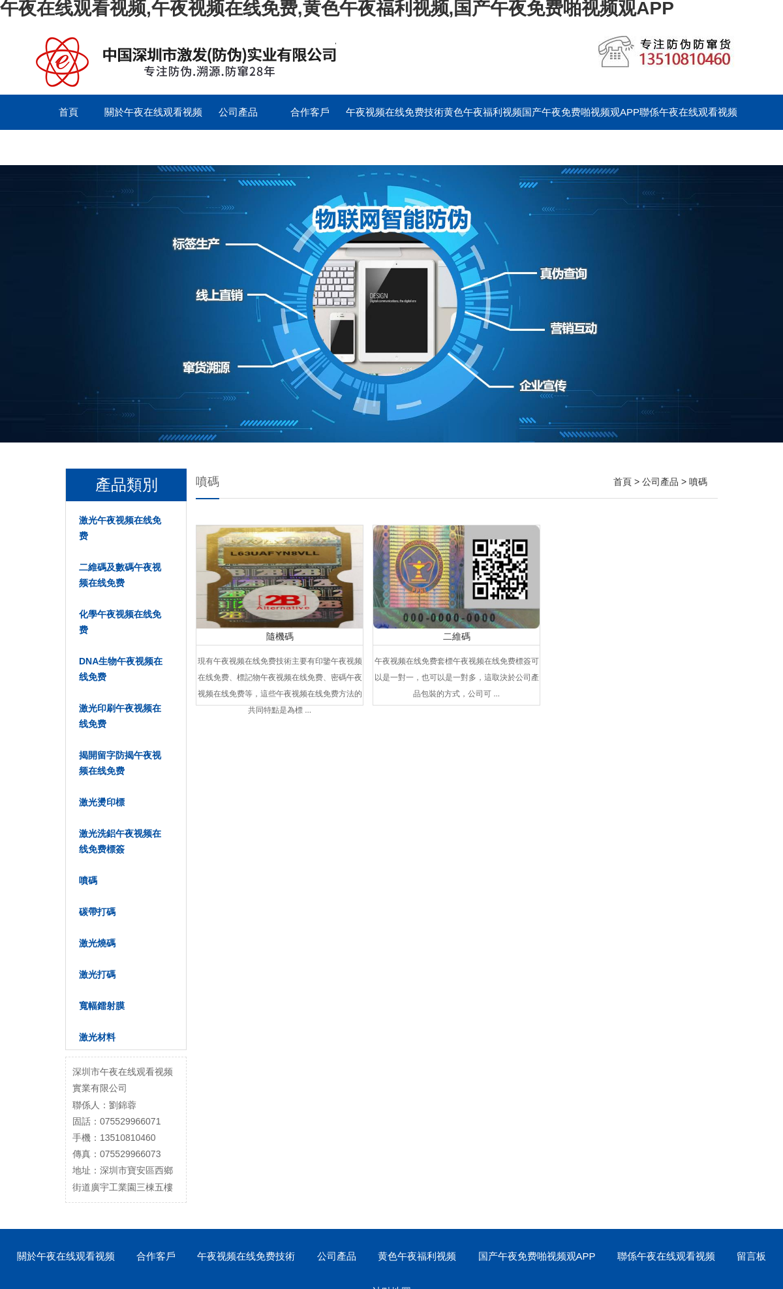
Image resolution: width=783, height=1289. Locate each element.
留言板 (69, 147)
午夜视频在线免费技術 (395, 111)
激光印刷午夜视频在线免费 (120, 716)
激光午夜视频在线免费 (120, 528)
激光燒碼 (97, 943)
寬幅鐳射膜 (102, 1006)
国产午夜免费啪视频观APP (580, 111)
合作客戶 (310, 111)
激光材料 (97, 1037)
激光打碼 (97, 974)
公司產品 (238, 111)
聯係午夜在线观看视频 (688, 111)
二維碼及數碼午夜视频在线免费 (120, 575)
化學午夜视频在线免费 (120, 622)
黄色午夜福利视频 (483, 111)
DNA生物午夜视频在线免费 (120, 669)
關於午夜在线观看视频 (153, 111)
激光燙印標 (102, 802)
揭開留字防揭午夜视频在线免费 (120, 763)
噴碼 (88, 880)
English (140, 147)
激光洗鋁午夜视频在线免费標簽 (120, 841)
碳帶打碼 (97, 912)
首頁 (68, 111)
